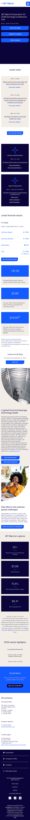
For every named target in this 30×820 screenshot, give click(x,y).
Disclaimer (15, 787)
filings (9, 346)
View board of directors (10, 462)
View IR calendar (14, 202)
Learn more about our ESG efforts (12, 526)
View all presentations (14, 168)
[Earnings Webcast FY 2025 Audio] (15, 238)
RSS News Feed (10, 771)
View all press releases (15, 133)
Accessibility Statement (15, 793)
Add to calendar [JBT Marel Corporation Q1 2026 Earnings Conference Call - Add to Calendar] (15, 40)
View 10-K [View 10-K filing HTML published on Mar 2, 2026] (15, 362)
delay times (10, 810)
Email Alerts (8, 752)
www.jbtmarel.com (14, 451)
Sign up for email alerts (15, 685)
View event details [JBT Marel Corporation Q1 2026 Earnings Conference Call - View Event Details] (15, 28)
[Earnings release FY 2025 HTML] (15, 232)
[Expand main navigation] (28, 4)
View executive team (10, 457)
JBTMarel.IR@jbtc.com (8, 726)
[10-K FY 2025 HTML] (15, 251)
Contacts (7, 765)
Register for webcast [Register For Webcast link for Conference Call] (15, 34)
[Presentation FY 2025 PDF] (15, 245)
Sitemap (15, 790)
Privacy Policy (15, 783)
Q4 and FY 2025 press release (13, 339)
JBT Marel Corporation (16, 778)
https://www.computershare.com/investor (13, 745)
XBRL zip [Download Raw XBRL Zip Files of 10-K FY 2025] (25, 253)
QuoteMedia (8, 807)
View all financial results (9, 259)
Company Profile (10, 759)
